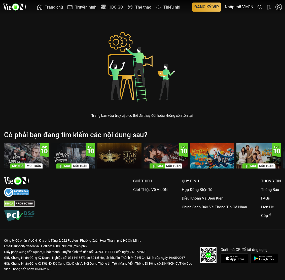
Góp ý (266, 215)
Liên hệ (267, 207)
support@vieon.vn (26, 246)
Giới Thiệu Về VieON (150, 189)
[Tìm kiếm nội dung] (259, 7)
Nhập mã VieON (239, 7)
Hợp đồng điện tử (197, 189)
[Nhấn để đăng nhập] (278, 7)
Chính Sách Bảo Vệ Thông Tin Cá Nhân (214, 207)
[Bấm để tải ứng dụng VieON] (268, 7)
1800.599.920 (62, 246)
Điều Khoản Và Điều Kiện (202, 198)
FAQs (265, 198)
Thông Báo (270, 189)
